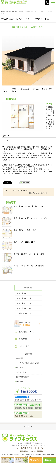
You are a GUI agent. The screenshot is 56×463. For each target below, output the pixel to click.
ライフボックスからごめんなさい (28, 363)
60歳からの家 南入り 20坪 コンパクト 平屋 (25, 18)
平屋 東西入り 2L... (25, 303)
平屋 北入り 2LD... (25, 308)
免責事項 (19, 381)
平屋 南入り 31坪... (25, 298)
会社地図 (19, 367)
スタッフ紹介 (21, 372)
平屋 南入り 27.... (24, 293)
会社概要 (19, 358)
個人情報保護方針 (22, 377)
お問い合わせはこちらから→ (38, 193)
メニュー (28, 426)
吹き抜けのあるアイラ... (26, 313)
